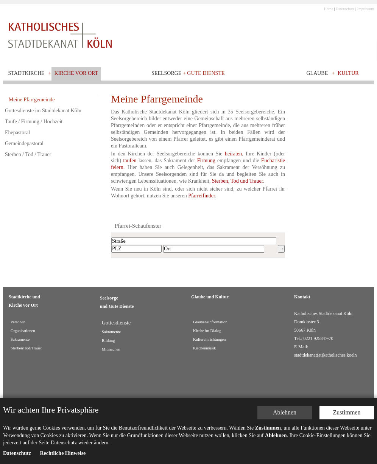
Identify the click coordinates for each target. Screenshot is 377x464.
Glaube (317, 73)
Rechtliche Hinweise (63, 449)
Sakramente (20, 339)
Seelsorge (187, 73)
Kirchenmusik (204, 348)
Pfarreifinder (201, 196)
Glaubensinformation (210, 322)
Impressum (365, 9)
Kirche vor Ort (76, 73)
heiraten (233, 154)
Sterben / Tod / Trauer (28, 154)
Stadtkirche (26, 73)
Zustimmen (347, 408)
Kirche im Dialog (207, 331)
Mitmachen (111, 349)
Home (328, 9)
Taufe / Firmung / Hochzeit (33, 121)
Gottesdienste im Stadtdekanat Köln (43, 110)
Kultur (348, 73)
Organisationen (23, 331)
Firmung (207, 160)
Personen (18, 322)
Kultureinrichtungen (209, 339)
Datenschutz (345, 9)
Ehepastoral (17, 132)
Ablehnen (284, 408)
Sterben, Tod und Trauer (237, 181)
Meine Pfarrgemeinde (32, 99)
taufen (130, 160)
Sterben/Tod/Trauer (26, 348)
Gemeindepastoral (24, 143)
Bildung (108, 340)
